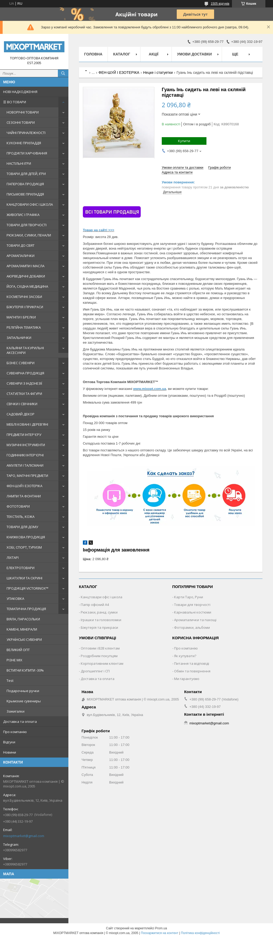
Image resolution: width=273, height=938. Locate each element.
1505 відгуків (220, 4)
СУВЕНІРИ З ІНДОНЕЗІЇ (24, 383)
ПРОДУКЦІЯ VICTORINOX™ (27, 588)
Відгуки (9, 742)
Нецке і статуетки (158, 72)
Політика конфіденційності (200, 933)
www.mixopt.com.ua (149, 389)
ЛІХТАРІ (13, 557)
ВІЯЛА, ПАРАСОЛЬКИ (23, 619)
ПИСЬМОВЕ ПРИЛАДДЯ (25, 194)
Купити (184, 140)
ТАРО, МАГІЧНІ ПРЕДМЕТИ (27, 475)
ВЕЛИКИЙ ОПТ (18, 649)
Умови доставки (194, 54)
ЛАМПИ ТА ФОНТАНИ (24, 496)
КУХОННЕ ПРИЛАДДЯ (24, 143)
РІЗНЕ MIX (14, 660)
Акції (154, 54)
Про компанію (15, 731)
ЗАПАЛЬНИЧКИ (19, 337)
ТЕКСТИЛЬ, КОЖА (20, 516)
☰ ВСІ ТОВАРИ (14, 102)
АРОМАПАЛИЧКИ (20, 255)
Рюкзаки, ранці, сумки (99, 612)
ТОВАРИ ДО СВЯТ (20, 245)
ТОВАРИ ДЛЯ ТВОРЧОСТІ (27, 225)
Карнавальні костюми (192, 612)
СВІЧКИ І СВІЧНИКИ (22, 403)
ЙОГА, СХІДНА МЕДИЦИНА (27, 286)
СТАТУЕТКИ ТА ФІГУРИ (24, 393)
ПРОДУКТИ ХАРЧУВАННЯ (27, 153)
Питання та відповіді (191, 663)
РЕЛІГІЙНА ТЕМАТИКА (24, 327)
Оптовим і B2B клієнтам (100, 648)
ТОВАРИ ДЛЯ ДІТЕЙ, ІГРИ (26, 173)
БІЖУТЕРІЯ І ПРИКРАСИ (25, 307)
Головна (93, 54)
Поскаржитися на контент (159, 933)
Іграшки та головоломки (101, 619)
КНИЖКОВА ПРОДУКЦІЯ (26, 537)
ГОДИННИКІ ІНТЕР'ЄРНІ (25, 455)
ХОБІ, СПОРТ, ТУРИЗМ (24, 547)
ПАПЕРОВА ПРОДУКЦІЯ (25, 184)
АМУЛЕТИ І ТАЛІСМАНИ (25, 465)
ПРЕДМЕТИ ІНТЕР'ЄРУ (24, 434)
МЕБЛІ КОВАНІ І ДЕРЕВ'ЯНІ (27, 424)
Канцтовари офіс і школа (101, 597)
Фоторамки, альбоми (192, 627)
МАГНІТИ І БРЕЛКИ (21, 317)
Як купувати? (185, 655)
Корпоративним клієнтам (102, 663)
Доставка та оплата (20, 721)
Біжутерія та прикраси (99, 627)
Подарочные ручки (23, 690)
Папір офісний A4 (95, 604)
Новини (9, 752)
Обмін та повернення (192, 671)
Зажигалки (15, 711)
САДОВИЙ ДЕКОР (20, 414)
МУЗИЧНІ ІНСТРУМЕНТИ (26, 444)
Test (10, 680)
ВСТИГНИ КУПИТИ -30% (25, 670)
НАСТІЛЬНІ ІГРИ (19, 163)
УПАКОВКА (15, 598)
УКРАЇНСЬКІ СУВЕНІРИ (24, 639)
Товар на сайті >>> (98, 230)
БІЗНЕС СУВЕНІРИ (20, 362)
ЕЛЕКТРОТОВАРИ (20, 567)
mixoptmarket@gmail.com (23, 835)
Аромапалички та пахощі (195, 619)
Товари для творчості (192, 604)
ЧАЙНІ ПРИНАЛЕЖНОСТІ (26, 132)
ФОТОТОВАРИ (18, 506)
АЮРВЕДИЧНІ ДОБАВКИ (26, 276)
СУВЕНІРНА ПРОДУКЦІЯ (25, 373)
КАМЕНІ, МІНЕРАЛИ (22, 629)
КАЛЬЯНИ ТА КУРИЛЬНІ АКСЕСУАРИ (25, 350)
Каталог (121, 54)
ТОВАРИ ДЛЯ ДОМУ (22, 526)
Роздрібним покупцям (99, 655)
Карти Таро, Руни (188, 597)
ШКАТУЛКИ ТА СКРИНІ (24, 578)
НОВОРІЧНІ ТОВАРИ (23, 112)
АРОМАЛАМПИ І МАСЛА (25, 266)
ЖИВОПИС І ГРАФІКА (23, 214)
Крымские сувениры (24, 701)
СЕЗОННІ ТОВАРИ (21, 122)
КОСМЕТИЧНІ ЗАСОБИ (24, 296)
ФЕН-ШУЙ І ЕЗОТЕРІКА (24, 485)
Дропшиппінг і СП (95, 671)
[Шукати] (63, 73)
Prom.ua (161, 928)
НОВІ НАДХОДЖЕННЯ (20, 91)
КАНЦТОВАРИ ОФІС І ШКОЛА (30, 204)
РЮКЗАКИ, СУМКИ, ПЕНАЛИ (29, 235)
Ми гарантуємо (186, 678)
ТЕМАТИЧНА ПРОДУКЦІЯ (26, 608)
